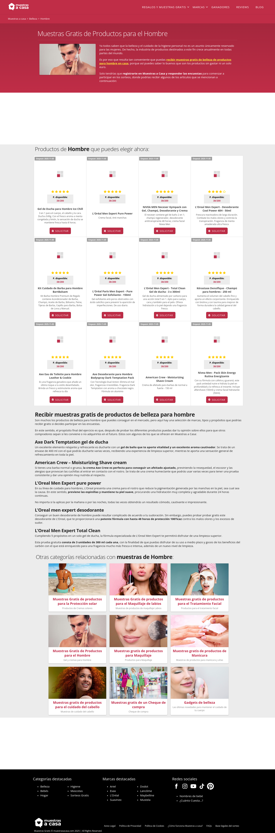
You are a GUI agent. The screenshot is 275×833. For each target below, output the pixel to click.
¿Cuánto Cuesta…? (191, 793)
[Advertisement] (137, 118)
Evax (113, 783)
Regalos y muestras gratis (164, 7)
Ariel (113, 779)
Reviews (242, 7)
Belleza (44, 779)
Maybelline (147, 788)
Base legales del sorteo (227, 818)
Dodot (144, 779)
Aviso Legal (109, 818)
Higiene (75, 779)
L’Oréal (114, 788)
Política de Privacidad (130, 818)
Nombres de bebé (191, 788)
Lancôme (146, 783)
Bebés (44, 783)
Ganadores (220, 7)
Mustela (145, 792)
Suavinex (116, 792)
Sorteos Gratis (80, 788)
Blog (260, 7)
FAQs (209, 818)
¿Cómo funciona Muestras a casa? (185, 818)
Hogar (44, 788)
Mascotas (77, 783)
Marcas (199, 7)
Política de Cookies (154, 818)
